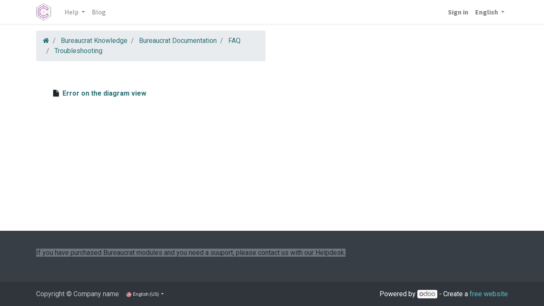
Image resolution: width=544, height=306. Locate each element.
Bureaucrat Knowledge (94, 41)
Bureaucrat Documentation (178, 41)
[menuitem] (98, 11)
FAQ (234, 41)
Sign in (458, 12)
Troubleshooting (78, 51)
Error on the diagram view (104, 93)
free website (489, 294)
